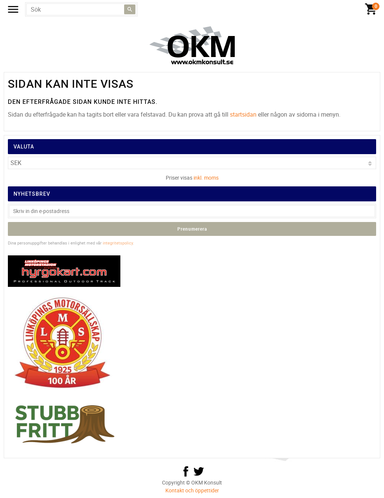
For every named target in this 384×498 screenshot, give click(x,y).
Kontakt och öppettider (192, 490)
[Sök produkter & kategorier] (81, 9)
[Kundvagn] (371, 9)
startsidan (243, 114)
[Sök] (129, 9)
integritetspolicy (118, 243)
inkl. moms (206, 177)
